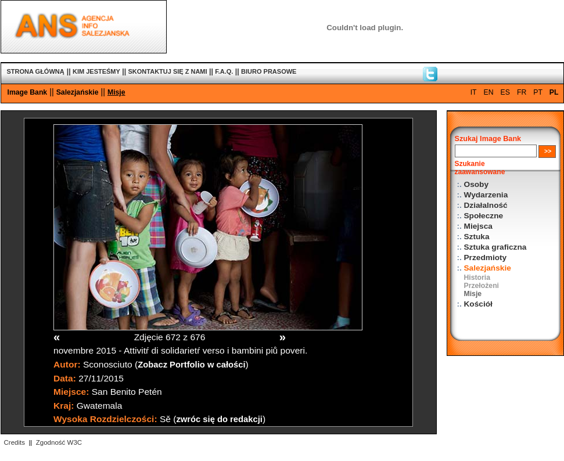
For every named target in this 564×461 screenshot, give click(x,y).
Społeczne (484, 215)
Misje (116, 92)
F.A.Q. (224, 71)
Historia (477, 277)
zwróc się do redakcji (219, 419)
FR (521, 92)
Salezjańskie (77, 92)
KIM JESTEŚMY (96, 71)
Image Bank (28, 92)
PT (538, 92)
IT (473, 92)
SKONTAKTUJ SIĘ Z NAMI (167, 71)
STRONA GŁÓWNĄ (35, 71)
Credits (14, 442)
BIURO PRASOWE (268, 71)
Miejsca (478, 226)
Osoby (476, 184)
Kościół (478, 304)
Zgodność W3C (59, 442)
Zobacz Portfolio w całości (191, 364)
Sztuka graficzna (495, 247)
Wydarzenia (486, 194)
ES (505, 92)
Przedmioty (485, 257)
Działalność (486, 205)
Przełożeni (482, 286)
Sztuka (477, 236)
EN (489, 92)
